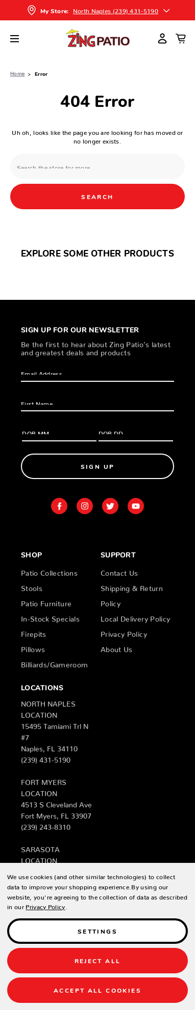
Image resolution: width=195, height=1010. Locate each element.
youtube (136, 506)
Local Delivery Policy (135, 617)
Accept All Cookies (97, 990)
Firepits (33, 632)
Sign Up (98, 466)
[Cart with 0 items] (180, 38)
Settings (97, 931)
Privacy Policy (124, 632)
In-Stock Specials (50, 617)
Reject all (98, 960)
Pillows (33, 647)
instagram (85, 506)
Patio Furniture (46, 601)
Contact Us (119, 571)
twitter (110, 506)
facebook (59, 506)
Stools (31, 586)
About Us (117, 647)
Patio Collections (49, 571)
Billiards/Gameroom (54, 662)
